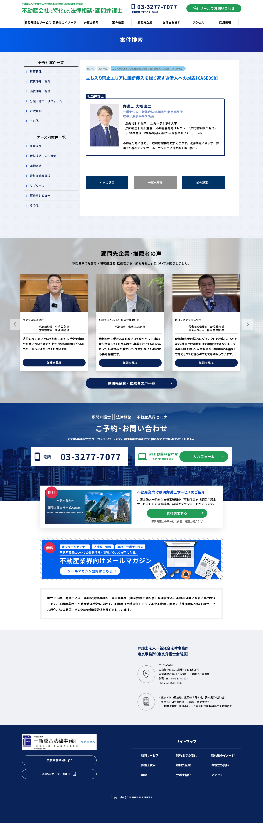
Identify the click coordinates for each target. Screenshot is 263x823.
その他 (34, 121)
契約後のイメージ (223, 755)
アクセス (217, 775)
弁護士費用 (148, 765)
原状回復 (36, 146)
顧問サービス (150, 755)
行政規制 (36, 111)
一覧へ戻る (155, 182)
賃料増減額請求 (40, 175)
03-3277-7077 (91, 457)
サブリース (37, 185)
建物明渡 (36, 166)
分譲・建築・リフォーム (46, 101)
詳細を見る (55, 362)
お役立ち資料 (220, 765)
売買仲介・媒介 (40, 91)
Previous (15, 324)
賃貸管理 (36, 71)
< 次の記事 (107, 182)
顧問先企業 (183, 765)
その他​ (34, 205)
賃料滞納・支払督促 (43, 156)
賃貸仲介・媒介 (40, 81)
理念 (144, 775)
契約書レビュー (40, 195)
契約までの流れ (186, 755)
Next (247, 324)
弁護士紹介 (183, 775)
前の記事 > (203, 182)
